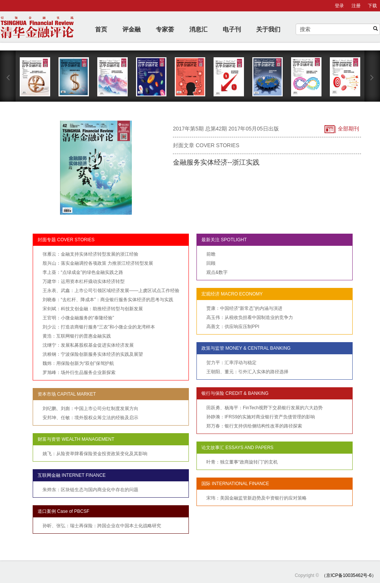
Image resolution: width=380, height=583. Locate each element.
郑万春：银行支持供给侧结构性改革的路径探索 (254, 426)
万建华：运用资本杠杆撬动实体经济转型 (84, 281)
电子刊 (232, 29)
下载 (372, 5)
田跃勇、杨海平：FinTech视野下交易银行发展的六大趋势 (264, 407)
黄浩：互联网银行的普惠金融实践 (77, 336)
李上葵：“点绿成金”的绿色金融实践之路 (83, 272)
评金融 (131, 29)
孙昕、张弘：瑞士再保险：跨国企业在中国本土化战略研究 (102, 525)
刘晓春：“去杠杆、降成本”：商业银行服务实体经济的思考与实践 (108, 299)
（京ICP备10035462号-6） (348, 575)
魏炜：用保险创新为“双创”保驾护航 (78, 363)
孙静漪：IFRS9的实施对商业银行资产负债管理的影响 (260, 417)
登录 (339, 5)
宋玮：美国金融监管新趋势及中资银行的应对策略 (256, 498)
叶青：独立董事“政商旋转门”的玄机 (242, 462)
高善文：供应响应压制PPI (232, 326)
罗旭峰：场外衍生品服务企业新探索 (79, 372)
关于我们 (268, 29)
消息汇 (198, 29)
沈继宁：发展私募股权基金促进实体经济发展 (88, 345)
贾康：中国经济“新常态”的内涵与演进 (244, 308)
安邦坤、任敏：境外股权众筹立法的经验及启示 (90, 417)
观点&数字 (217, 272)
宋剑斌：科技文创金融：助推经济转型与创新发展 (93, 308)
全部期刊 (342, 129)
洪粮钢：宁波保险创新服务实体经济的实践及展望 (93, 354)
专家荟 (165, 29)
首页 (101, 29)
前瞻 (210, 254)
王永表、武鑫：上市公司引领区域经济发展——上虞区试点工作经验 (111, 290)
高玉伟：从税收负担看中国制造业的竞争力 (249, 317)
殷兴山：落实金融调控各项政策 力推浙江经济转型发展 (98, 263)
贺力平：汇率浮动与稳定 (231, 362)
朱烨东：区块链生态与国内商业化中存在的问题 (90, 489)
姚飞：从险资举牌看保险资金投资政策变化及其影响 (95, 453)
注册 (356, 5)
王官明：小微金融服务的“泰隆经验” (78, 318)
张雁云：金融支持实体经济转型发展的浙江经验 (90, 254)
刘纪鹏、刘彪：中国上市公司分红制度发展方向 (90, 408)
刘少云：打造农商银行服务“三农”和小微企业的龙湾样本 (99, 327)
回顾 (210, 263)
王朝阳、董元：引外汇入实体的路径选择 (247, 371)
